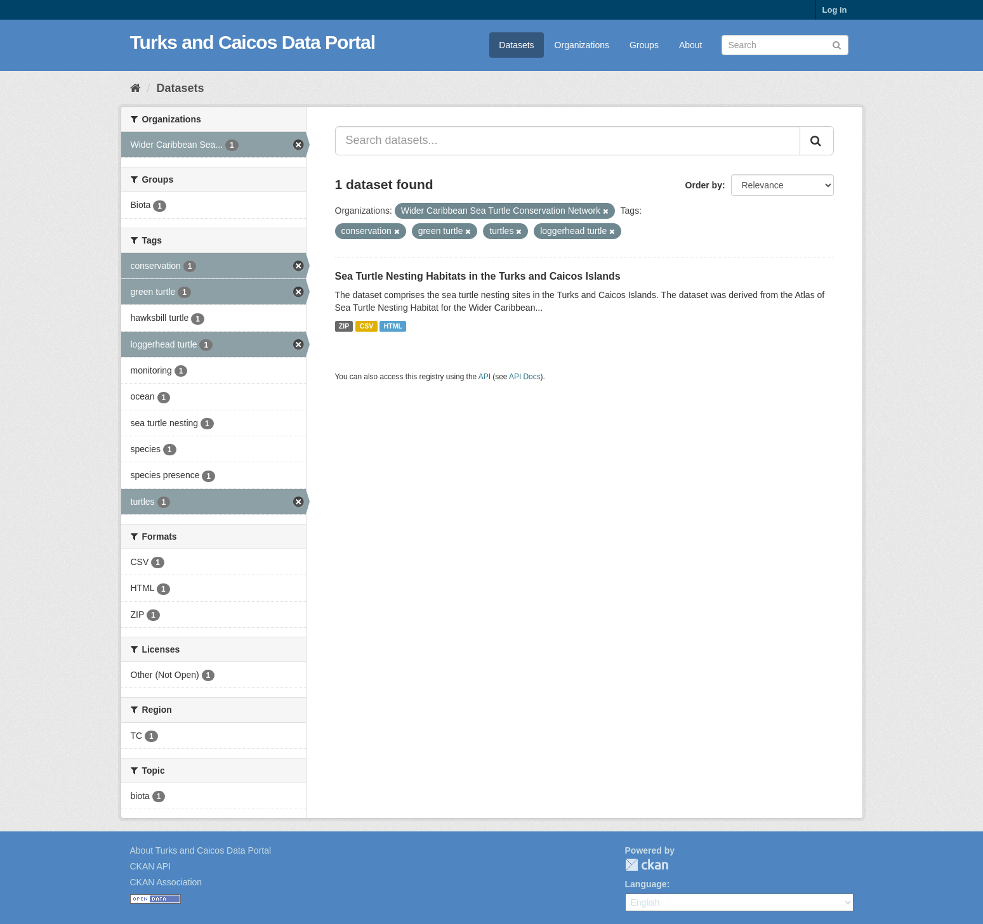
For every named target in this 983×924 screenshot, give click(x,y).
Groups (644, 45)
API (484, 376)
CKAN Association (166, 882)
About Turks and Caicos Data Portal (201, 850)
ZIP (344, 326)
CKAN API (150, 866)
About (691, 45)
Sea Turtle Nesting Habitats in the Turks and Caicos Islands (478, 276)
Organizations (582, 45)
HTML (393, 326)
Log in (834, 10)
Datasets (516, 45)
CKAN (646, 864)
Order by (703, 185)
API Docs (525, 376)
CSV (367, 326)
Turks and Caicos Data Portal (253, 42)
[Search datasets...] (567, 140)
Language (646, 884)
